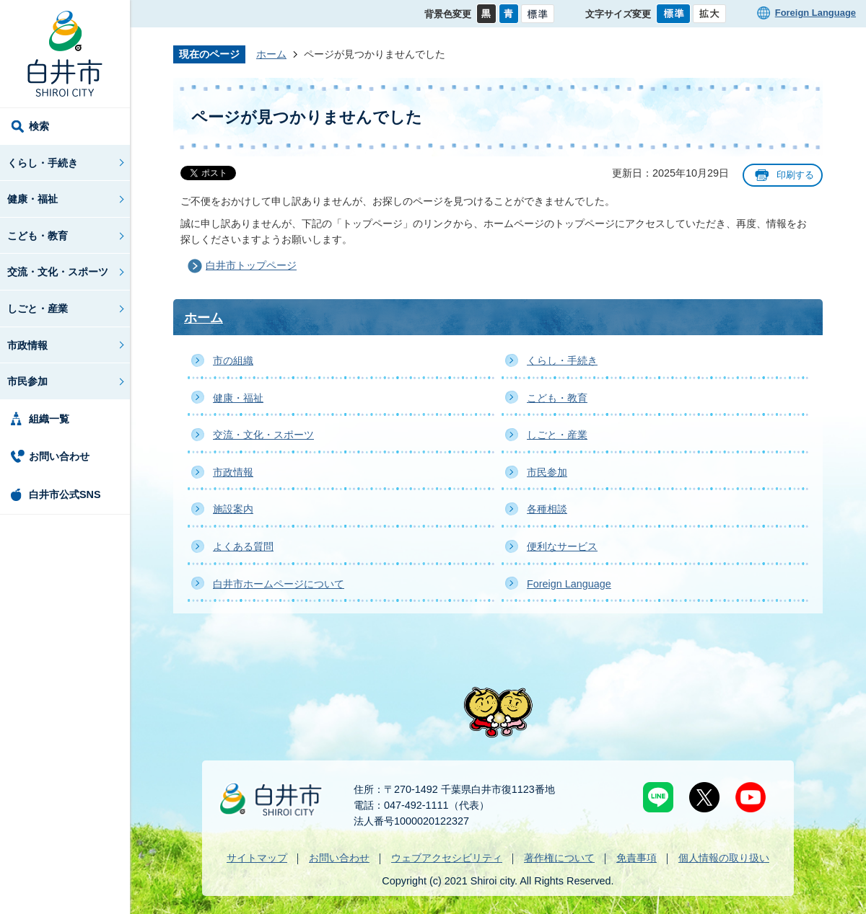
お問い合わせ (59, 456)
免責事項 (636, 858)
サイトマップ (257, 858)
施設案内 (233, 509)
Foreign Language (815, 12)
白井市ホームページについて (278, 584)
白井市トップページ (251, 265)
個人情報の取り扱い (723, 858)
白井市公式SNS (65, 494)
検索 (39, 126)
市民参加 (27, 381)
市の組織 (233, 360)
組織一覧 (49, 419)
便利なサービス (562, 546)
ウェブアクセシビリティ (446, 858)
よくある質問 (243, 546)
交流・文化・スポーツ (57, 272)
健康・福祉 (32, 199)
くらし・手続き (42, 163)
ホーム (271, 54)
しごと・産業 (37, 308)
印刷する (795, 174)
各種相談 (547, 509)
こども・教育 (37, 235)
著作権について (559, 858)
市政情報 (27, 345)
